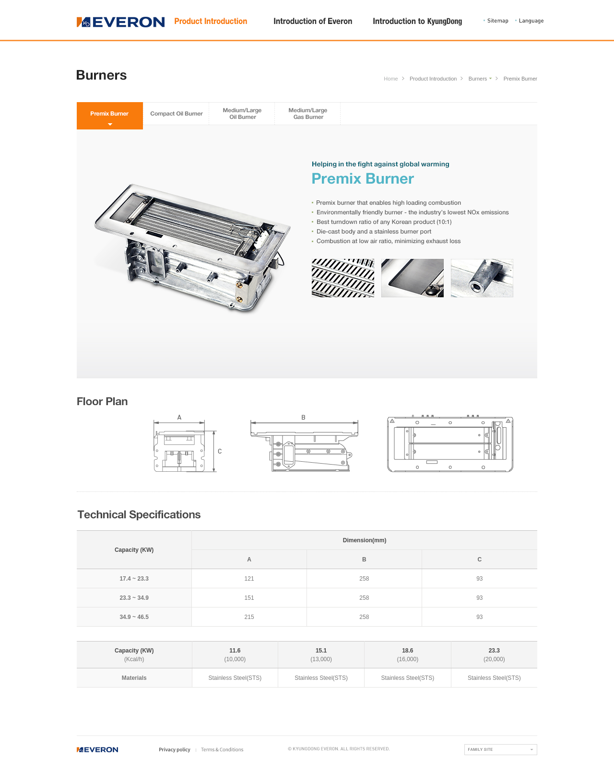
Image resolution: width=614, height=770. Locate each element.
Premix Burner (520, 79)
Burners (478, 79)
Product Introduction (433, 79)
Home (391, 79)
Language (529, 21)
